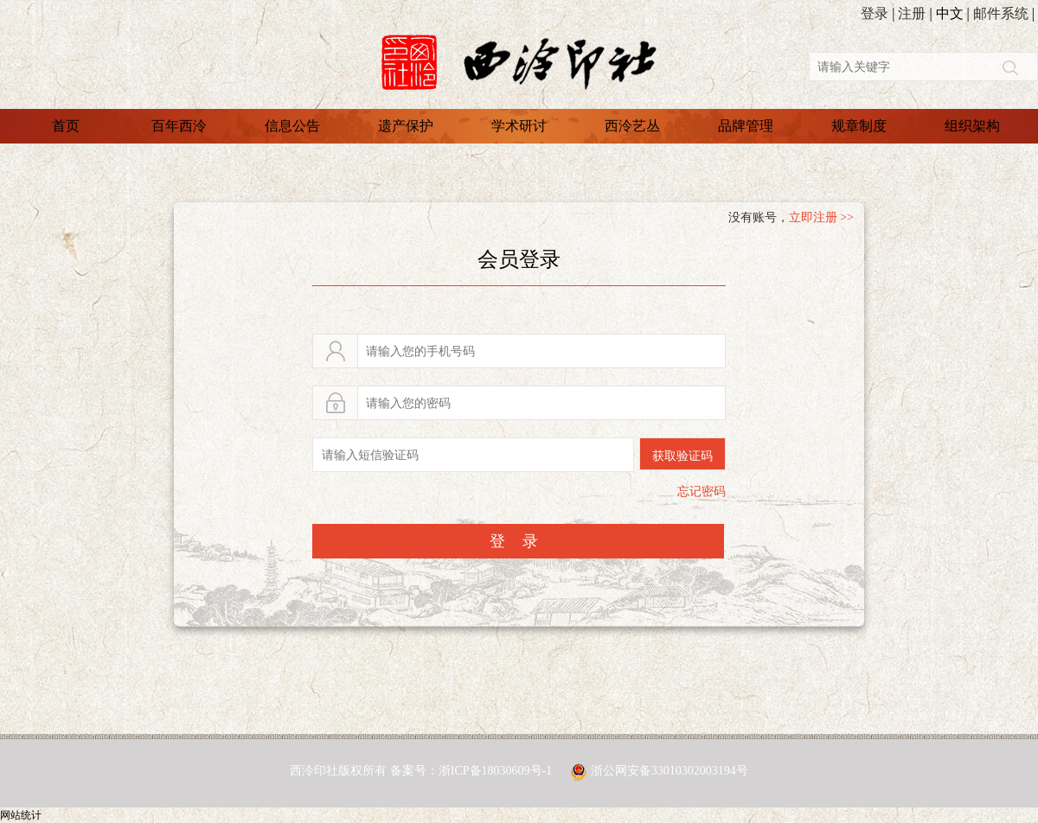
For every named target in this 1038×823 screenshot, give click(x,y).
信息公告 (292, 125)
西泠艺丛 (632, 125)
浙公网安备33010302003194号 (669, 770)
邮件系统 (1000, 13)
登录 (874, 13)
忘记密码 (701, 491)
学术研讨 (519, 125)
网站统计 (21, 815)
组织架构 (972, 125)
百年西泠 (179, 125)
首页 (66, 125)
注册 (912, 13)
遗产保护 (405, 125)
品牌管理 (745, 125)
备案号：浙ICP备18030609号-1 (472, 770)
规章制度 (859, 125)
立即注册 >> (821, 217)
